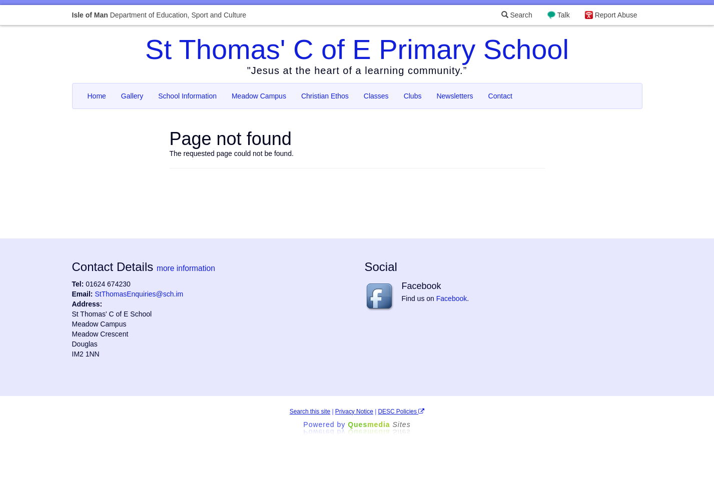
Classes (376, 96)
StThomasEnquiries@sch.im (139, 294)
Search (516, 15)
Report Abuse (616, 15)
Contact (500, 96)
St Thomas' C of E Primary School (357, 49)
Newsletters (454, 96)
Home (97, 96)
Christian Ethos (325, 96)
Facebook (451, 298)
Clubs (413, 96)
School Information (187, 96)
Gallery (132, 96)
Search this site (310, 411)
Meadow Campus (259, 96)
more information (186, 268)
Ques (379, 424)
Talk (563, 15)
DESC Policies (401, 411)
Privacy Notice (354, 411)
